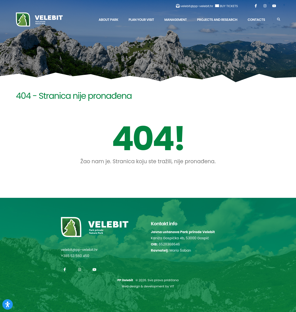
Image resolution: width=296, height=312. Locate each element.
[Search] (278, 19)
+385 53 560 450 (75, 255)
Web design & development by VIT (148, 286)
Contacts (256, 19)
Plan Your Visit (141, 19)
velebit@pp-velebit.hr (196, 6)
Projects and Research (217, 19)
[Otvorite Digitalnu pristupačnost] (7, 304)
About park (108, 19)
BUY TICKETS (229, 6)
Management (175, 19)
